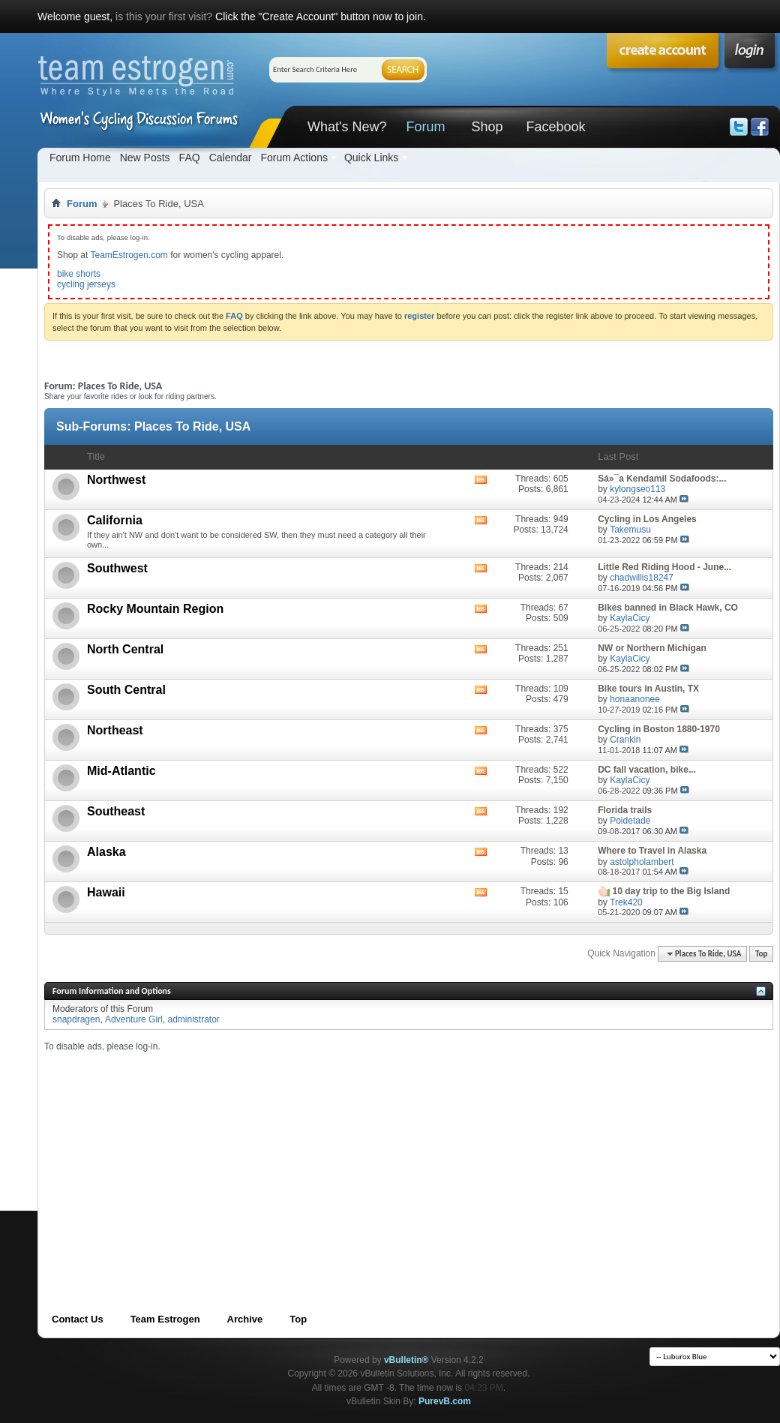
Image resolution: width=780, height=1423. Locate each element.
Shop (486, 126)
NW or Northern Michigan (652, 648)
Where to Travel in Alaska (652, 850)
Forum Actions (293, 158)
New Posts (145, 158)
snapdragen (76, 1019)
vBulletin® (406, 1360)
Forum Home (80, 158)
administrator (193, 1019)
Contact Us (78, 1319)
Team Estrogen (165, 1319)
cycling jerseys (86, 284)
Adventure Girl (134, 1019)
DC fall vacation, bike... (647, 769)
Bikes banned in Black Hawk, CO (668, 607)
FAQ (189, 158)
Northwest (116, 479)
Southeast (116, 811)
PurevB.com (444, 1401)
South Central (126, 689)
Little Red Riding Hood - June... (664, 567)
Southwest (117, 568)
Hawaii (106, 892)
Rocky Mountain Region (155, 608)
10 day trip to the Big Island (671, 891)
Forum (425, 126)
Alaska (106, 851)
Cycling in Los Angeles (647, 519)
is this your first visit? (164, 17)
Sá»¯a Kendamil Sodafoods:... (662, 478)
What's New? (347, 126)
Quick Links (371, 158)
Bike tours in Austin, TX (648, 688)
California (114, 520)
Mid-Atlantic (121, 770)
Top (761, 954)
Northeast (115, 730)
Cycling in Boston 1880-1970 (659, 729)
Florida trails (625, 810)
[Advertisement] (310, 1157)
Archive (245, 1319)
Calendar (230, 158)
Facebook (555, 126)
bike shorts (78, 274)
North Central (125, 649)
